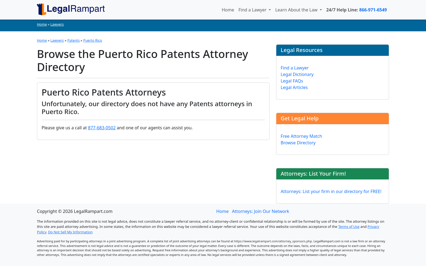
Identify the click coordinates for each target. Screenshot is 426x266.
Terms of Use (348, 226)
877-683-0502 (102, 128)
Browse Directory (298, 143)
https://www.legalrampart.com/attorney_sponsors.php (273, 241)
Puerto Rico (92, 40)
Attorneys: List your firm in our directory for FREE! (331, 191)
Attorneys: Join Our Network (260, 211)
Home (228, 10)
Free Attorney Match (301, 136)
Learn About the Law (297, 10)
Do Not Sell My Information (70, 232)
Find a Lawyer (253, 10)
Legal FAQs (292, 81)
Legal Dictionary (297, 74)
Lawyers (57, 24)
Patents (73, 40)
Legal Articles (294, 87)
